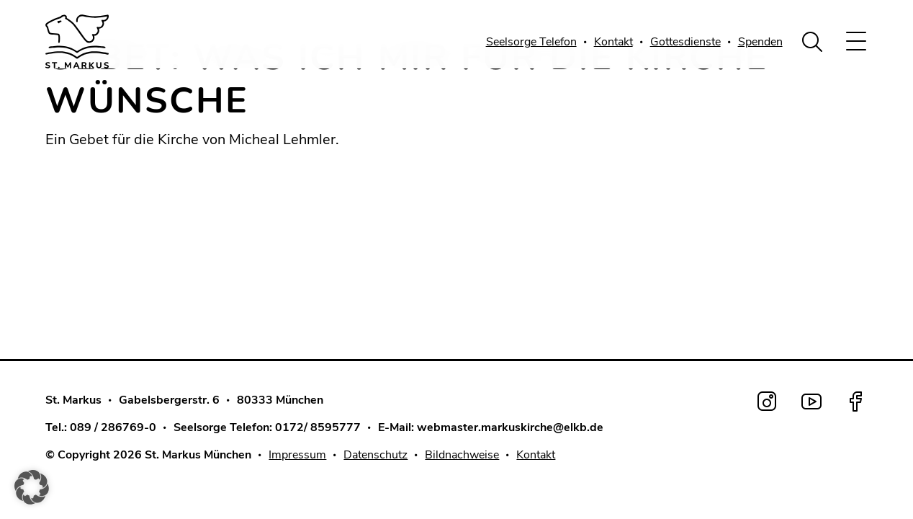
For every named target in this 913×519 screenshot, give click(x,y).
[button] (31, 487)
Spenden (760, 42)
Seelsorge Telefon (531, 42)
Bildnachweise (462, 455)
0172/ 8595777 (318, 427)
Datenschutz (375, 455)
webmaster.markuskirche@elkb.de (510, 427)
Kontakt (613, 42)
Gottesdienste (685, 42)
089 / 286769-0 (113, 427)
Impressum (297, 455)
